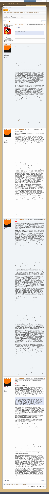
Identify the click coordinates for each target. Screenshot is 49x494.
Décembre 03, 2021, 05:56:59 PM (19, 129)
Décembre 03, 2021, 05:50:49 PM (19, 378)
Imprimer (43, 480)
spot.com (41, 122)
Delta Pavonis (8, 44)
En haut (5, 480)
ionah (6, 24)
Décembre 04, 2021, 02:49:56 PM (19, 24)
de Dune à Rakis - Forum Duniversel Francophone (13, 4)
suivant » (43, 18)
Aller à (28, 486)
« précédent (39, 18)
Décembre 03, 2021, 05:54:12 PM (19, 219)
